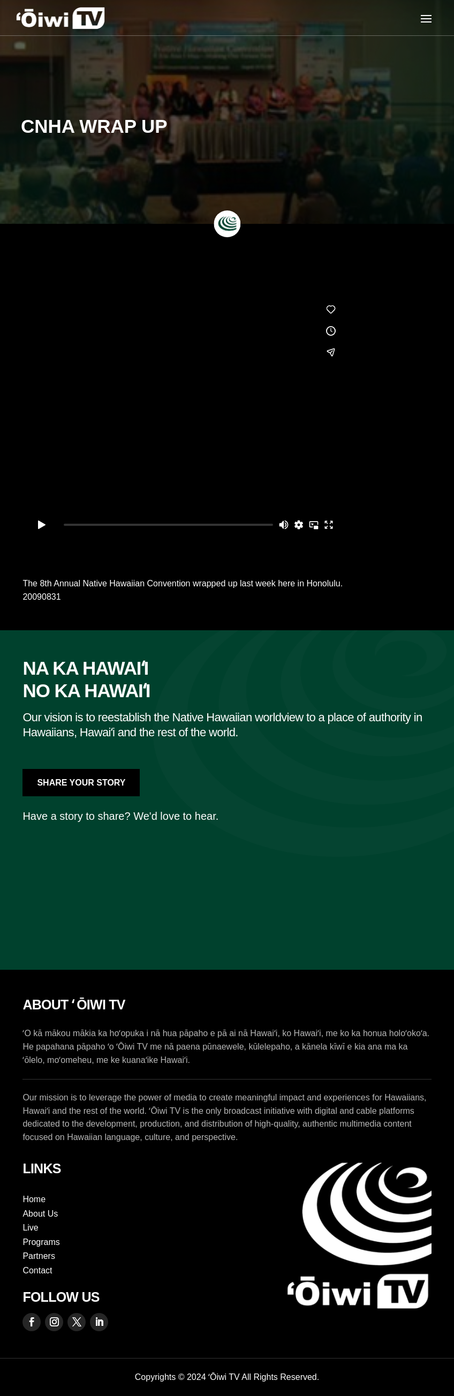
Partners (38, 1256)
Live (30, 1227)
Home (34, 1199)
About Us (40, 1213)
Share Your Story (81, 782)
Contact (37, 1270)
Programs (40, 1242)
